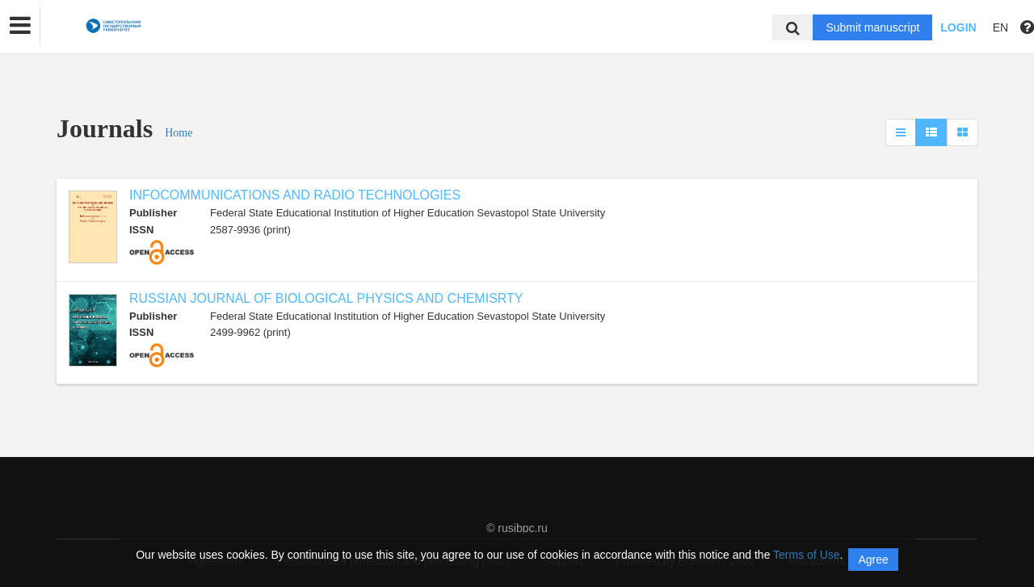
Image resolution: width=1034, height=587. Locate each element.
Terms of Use (806, 554)
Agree (873, 559)
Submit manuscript (872, 27)
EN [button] (1000, 27)
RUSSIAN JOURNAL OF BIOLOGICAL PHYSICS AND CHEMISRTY (326, 298)
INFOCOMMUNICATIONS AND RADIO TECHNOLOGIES (294, 195)
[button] (20, 26)
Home (178, 133)
